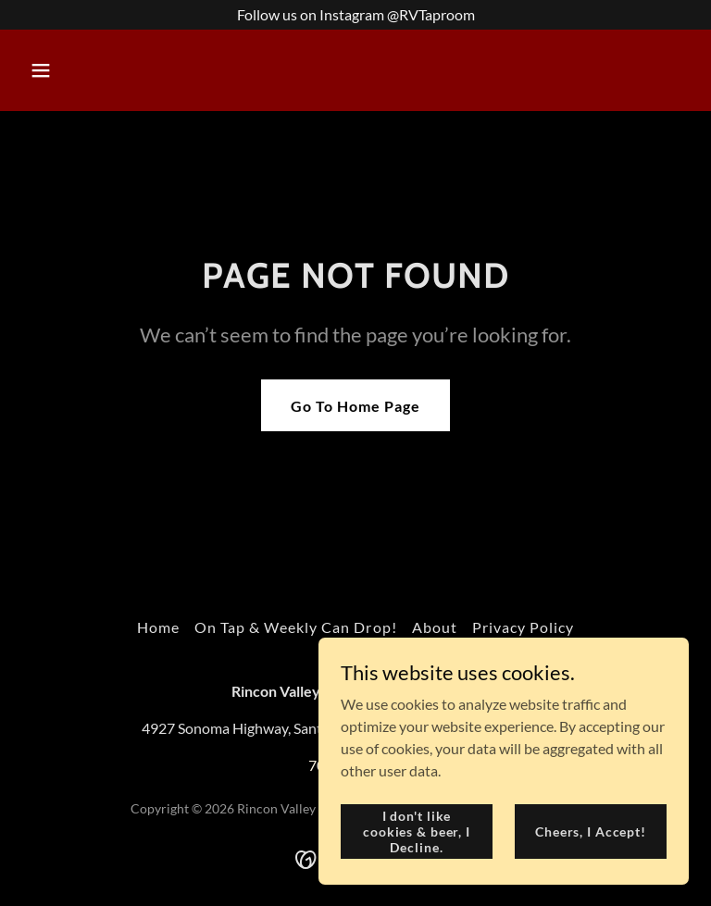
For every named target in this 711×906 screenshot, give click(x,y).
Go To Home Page (355, 406)
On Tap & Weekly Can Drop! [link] (295, 627)
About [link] (434, 627)
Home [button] (158, 627)
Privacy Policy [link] (523, 627)
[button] (98, 70)
